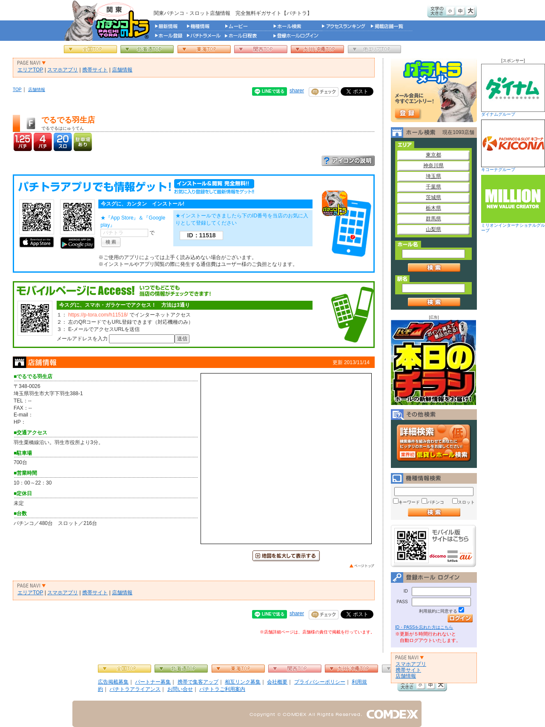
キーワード (409, 502)
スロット (466, 502)
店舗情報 (122, 70)
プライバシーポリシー (319, 682)
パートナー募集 (153, 682)
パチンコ (435, 502)
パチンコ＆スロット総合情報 (109, 20)
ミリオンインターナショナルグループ (513, 204)
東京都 (433, 155)
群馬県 (433, 219)
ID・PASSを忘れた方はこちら (424, 627)
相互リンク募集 (243, 682)
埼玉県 (433, 176)
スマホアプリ (62, 70)
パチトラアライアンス (135, 689)
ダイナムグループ (513, 90)
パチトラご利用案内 (222, 689)
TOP (17, 89)
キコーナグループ (513, 146)
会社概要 (277, 682)
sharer (297, 91)
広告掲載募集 (113, 682)
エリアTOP (30, 70)
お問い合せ (180, 689)
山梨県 (433, 229)
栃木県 (433, 208)
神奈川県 (433, 165)
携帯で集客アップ (198, 682)
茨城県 (433, 197)
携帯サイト (95, 70)
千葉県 (433, 187)
